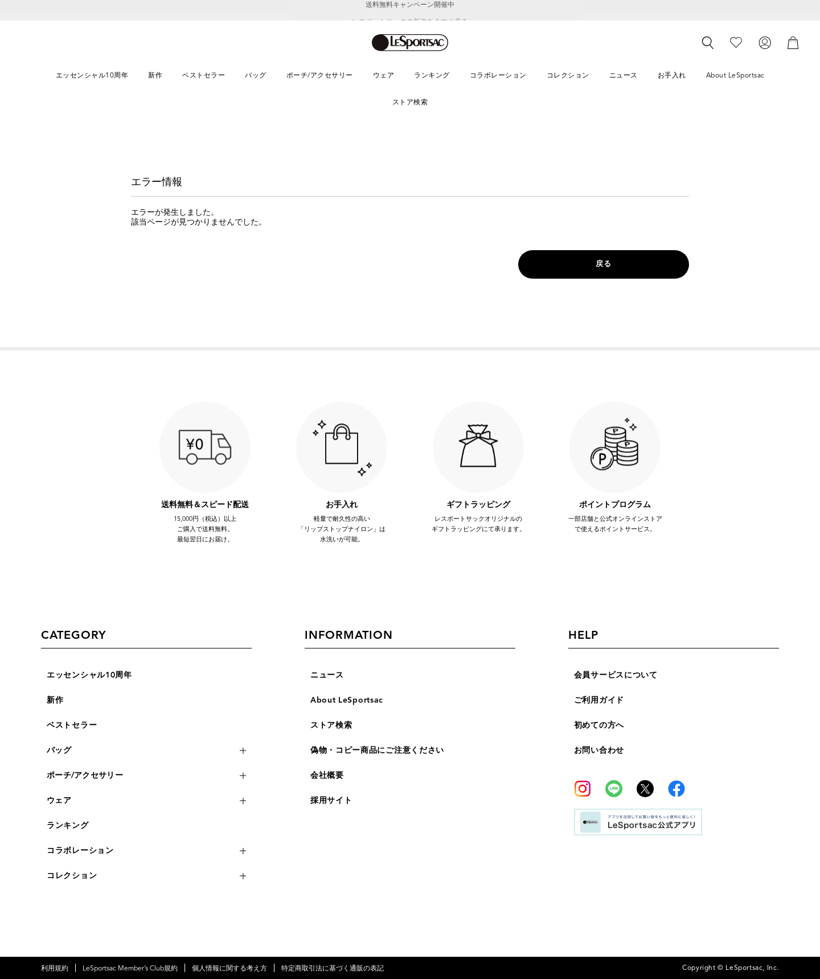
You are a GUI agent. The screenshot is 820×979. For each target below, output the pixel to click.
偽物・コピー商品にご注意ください (377, 750)
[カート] (793, 42)
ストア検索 (331, 725)
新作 (55, 700)
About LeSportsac (346, 700)
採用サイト (331, 800)
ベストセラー (72, 725)
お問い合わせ (599, 750)
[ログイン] (764, 42)
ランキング (68, 825)
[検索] (708, 42)
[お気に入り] (736, 42)
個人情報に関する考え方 (229, 968)
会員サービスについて (616, 675)
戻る (603, 263)
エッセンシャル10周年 (89, 675)
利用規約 (54, 968)
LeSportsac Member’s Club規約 (130, 968)
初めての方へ (599, 725)
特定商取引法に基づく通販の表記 (332, 968)
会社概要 (327, 775)
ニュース (327, 675)
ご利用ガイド (599, 700)
